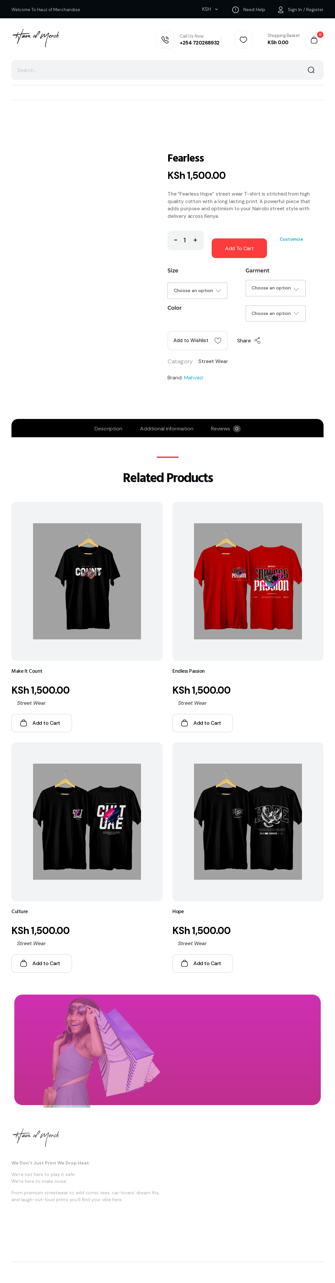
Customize (291, 239)
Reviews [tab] (226, 428)
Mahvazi (193, 377)
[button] (195, 239)
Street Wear (213, 361)
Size (173, 271)
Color (175, 308)
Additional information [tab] (166, 428)
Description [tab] (108, 428)
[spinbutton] (186, 240)
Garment (258, 271)
